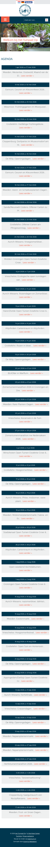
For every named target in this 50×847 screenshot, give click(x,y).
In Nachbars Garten (33, 833)
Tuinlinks (19, 836)
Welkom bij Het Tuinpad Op (20, 40)
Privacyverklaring (28, 836)
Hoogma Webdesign (30, 841)
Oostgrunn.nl (31, 839)
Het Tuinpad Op (20, 833)
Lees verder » (27, 76)
